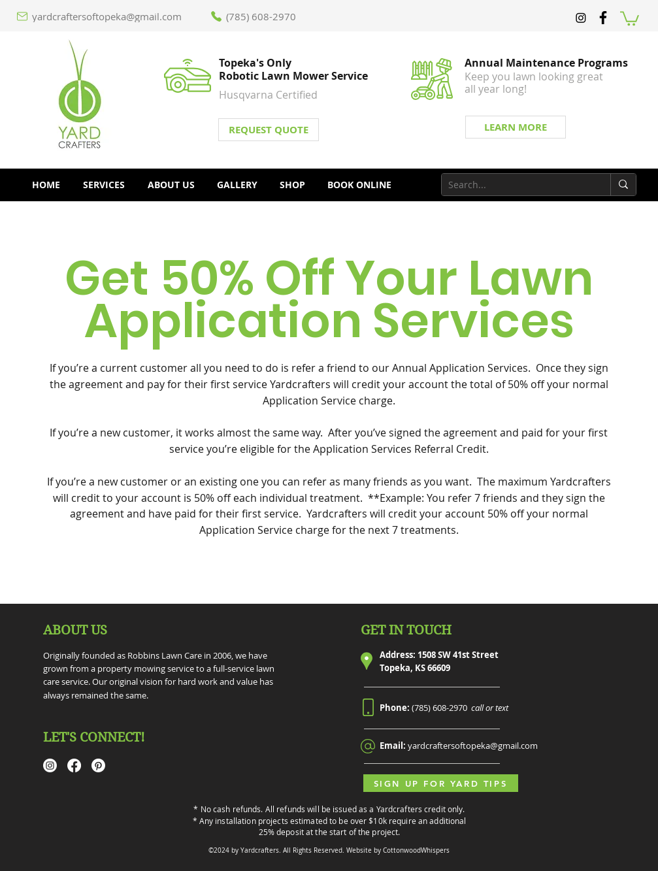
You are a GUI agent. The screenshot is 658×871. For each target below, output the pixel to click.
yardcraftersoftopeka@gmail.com (473, 745)
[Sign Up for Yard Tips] (440, 783)
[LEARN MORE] (515, 127)
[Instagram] (580, 17)
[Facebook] (74, 765)
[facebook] (603, 17)
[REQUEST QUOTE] (268, 129)
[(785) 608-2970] (258, 16)
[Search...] (515, 185)
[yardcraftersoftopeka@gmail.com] (106, 16)
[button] (629, 17)
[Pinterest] (98, 765)
